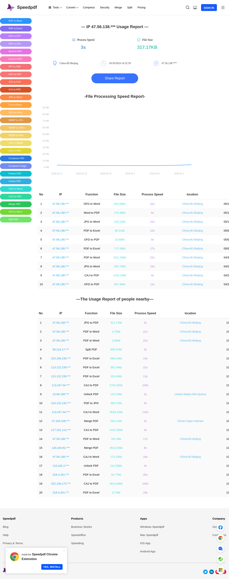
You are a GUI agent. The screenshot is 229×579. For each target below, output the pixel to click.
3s (145, 322)
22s (152, 221)
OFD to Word (92, 203)
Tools (56, 7)
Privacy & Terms (13, 543)
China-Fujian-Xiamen (190, 421)
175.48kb (119, 212)
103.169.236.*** (61, 358)
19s (145, 358)
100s (145, 385)
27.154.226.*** (61, 421)
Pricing (141, 7)
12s (152, 230)
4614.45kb (116, 447)
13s (145, 376)
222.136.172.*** (61, 483)
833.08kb (119, 203)
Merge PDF (91, 421)
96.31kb (120, 230)
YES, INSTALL (52, 566)
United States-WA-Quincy (190, 394)
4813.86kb (116, 483)
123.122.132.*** (61, 403)
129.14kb (119, 221)
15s (152, 266)
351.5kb (116, 438)
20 (40, 492)
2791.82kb (116, 385)
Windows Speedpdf (152, 526)
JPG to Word (92, 221)
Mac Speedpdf (149, 535)
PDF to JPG (91, 403)
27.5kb (116, 492)
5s (145, 403)
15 (40, 447)
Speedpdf (9, 518)
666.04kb (116, 358)
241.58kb (116, 465)
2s (145, 394)
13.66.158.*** (61, 394)
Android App (147, 551)
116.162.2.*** (61, 465)
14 (40, 438)
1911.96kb (119, 257)
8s (152, 212)
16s (145, 456)
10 (41, 284)
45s (145, 474)
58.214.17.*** (61, 349)
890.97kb (116, 349)
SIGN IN (209, 7)
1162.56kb (116, 429)
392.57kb (116, 403)
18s (145, 492)
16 (40, 456)
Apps (143, 518)
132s (145, 412)
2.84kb (116, 340)
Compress (89, 7)
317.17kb (116, 322)
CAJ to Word (91, 412)
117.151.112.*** (61, 429)
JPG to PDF (91, 322)
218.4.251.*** (61, 474)
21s (145, 331)
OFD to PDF (92, 239)
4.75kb (116, 331)
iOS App (145, 543)
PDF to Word (92, 257)
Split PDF (91, 349)
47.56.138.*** (60, 203)
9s (152, 239)
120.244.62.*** (61, 447)
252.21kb (116, 421)
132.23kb (116, 394)
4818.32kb (116, 412)
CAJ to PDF (91, 275)
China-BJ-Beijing (192, 203)
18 (40, 474)
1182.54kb (119, 275)
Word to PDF (92, 212)
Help (6, 535)
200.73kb (119, 266)
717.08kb (119, 248)
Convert (70, 7)
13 (40, 429)
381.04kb (116, 367)
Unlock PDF (91, 394)
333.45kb (116, 376)
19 (40, 483)
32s (152, 203)
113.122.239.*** (61, 367)
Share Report (115, 78)
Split (129, 7)
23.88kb (120, 239)
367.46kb (119, 284)
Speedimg (77, 543)
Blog (5, 526)
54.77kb (116, 474)
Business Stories (81, 526)
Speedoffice (78, 535)
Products (77, 518)
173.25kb (116, 456)
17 (40, 465)
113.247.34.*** (61, 385)
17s (152, 248)
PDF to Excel (92, 230)
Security (104, 7)
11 (40, 412)
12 (40, 421)
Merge (118, 7)
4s (152, 275)
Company (218, 518)
